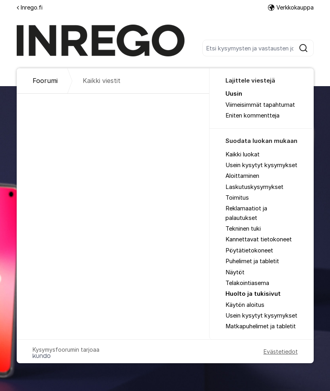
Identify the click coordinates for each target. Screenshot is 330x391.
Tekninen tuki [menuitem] (243, 228)
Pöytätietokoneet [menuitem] (249, 250)
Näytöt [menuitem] (235, 272)
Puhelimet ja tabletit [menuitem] (252, 261)
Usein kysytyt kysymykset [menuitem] (261, 165)
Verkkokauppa (291, 7)
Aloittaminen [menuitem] (242, 175)
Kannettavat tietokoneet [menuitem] (258, 239)
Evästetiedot (281, 351)
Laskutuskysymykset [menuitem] (254, 187)
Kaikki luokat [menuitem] (242, 154)
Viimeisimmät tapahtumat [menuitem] (260, 104)
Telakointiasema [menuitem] (247, 283)
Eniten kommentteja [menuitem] (252, 115)
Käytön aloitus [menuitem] (244, 304)
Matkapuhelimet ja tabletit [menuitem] (260, 326)
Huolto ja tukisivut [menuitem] (253, 293)
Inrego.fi (30, 7)
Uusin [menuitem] (233, 93)
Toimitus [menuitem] (237, 197)
